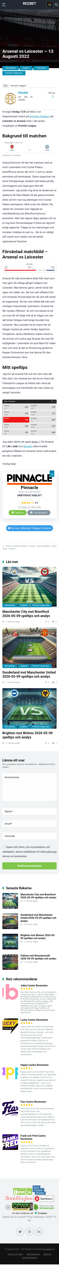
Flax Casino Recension (33, 1101)
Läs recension (38, 512)
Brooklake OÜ (49, 1249)
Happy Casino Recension (34, 1064)
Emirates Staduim (21, 546)
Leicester (12, 549)
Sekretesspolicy (33, 1254)
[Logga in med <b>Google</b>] (50, 5)
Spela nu (17, 512)
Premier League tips (14, 73)
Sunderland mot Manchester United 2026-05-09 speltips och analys (29, 674)
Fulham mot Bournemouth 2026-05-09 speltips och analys (38, 957)
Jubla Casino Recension (34, 985)
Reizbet (29, 3)
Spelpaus (47, 1254)
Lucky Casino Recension (34, 1019)
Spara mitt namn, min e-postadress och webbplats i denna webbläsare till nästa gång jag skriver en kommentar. (29, 852)
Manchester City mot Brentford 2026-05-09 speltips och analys (26, 614)
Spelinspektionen (29, 1257)
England (26, 68)
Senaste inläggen (18, 85)
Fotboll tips (41, 68)
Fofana (32, 546)
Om (5, 85)
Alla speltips (11, 68)
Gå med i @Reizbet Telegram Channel (29, 528)
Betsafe (28, 446)
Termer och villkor (15, 1254)
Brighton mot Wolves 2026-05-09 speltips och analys (27, 735)
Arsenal (9, 546)
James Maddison (43, 546)
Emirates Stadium (39, 116)
